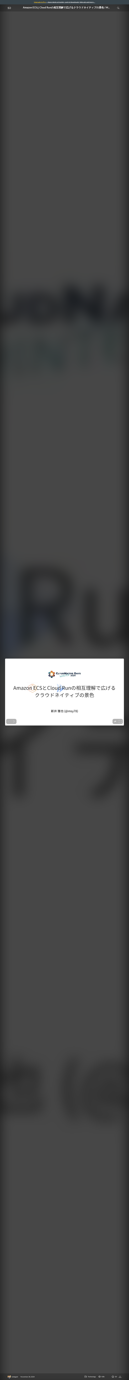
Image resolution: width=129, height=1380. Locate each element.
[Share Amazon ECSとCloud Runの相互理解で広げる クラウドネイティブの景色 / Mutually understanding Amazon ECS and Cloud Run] (107, 1376)
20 (114, 1377)
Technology (90, 1377)
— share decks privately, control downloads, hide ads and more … (64, 2)
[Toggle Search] (118, 8)
